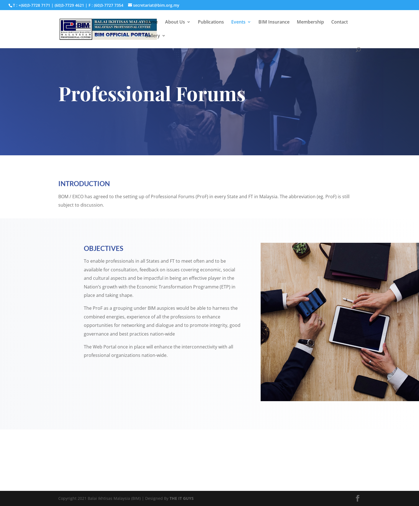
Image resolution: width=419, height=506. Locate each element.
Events (238, 22)
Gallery (152, 36)
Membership (310, 22)
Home (151, 22)
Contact (339, 22)
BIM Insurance (274, 22)
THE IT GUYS (182, 498)
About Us (175, 22)
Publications (211, 22)
